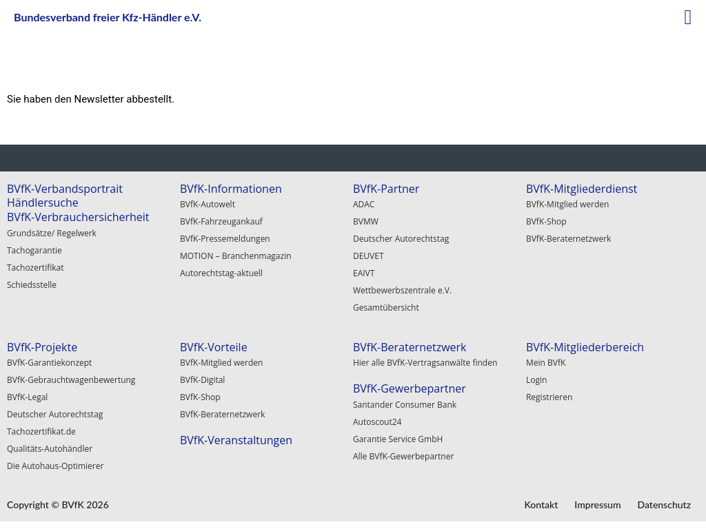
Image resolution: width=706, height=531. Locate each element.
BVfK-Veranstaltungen (236, 440)
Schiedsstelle (32, 285)
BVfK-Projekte (42, 347)
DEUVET (368, 256)
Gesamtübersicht (386, 307)
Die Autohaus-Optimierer (55, 466)
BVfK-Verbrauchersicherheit (78, 217)
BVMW (366, 221)
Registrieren (549, 397)
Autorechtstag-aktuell (221, 273)
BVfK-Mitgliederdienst (581, 188)
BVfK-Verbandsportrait (65, 188)
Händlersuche (43, 202)
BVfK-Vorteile (214, 347)
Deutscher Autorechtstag (401, 238)
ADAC (363, 204)
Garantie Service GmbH (398, 439)
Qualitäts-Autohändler (49, 449)
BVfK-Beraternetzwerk (568, 238)
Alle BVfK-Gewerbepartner (403, 456)
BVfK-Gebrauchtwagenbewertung (71, 380)
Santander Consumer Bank (404, 404)
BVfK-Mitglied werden (567, 204)
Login (536, 380)
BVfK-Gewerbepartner (409, 388)
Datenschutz (664, 504)
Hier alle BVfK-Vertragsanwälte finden (425, 362)
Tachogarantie (34, 250)
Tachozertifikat (35, 267)
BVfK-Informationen (231, 188)
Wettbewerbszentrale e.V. (402, 290)
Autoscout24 (377, 422)
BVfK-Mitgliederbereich (585, 347)
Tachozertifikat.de (41, 431)
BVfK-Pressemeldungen (225, 238)
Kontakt (541, 504)
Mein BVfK (545, 362)
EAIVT (363, 273)
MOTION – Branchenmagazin (236, 256)
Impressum (597, 504)
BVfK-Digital (202, 380)
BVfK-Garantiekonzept (49, 362)
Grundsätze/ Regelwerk (52, 233)
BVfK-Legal (27, 397)
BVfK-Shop (546, 221)
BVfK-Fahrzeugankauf (221, 221)
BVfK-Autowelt (207, 204)
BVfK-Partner (386, 188)
